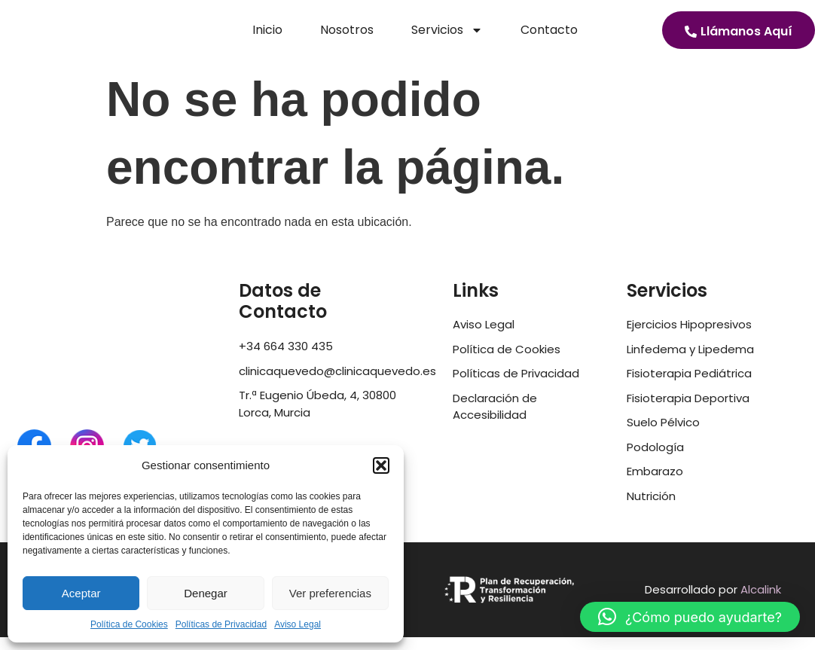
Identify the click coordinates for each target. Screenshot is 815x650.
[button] (381, 459)
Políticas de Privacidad (221, 624)
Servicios (447, 36)
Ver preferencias (330, 593)
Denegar (205, 593)
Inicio (267, 36)
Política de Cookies (129, 624)
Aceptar (81, 593)
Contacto (549, 36)
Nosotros (347, 36)
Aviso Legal (297, 624)
